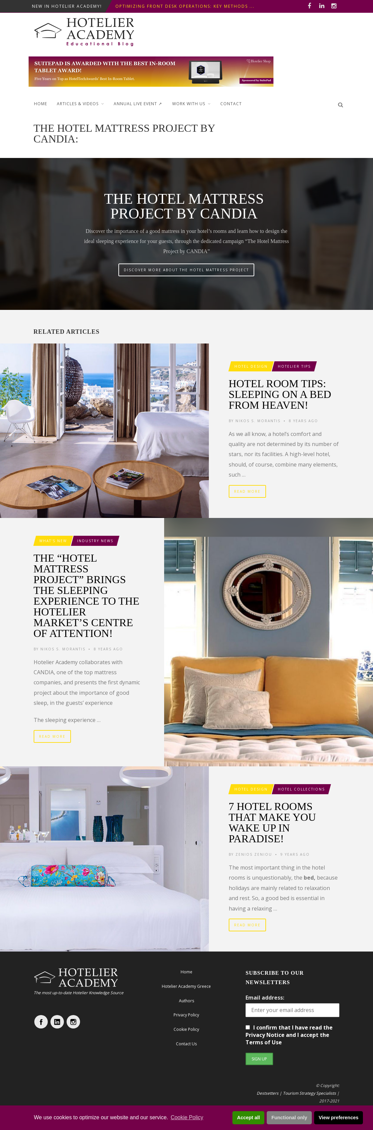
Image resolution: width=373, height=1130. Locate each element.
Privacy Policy (186, 1015)
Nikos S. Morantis (258, 420)
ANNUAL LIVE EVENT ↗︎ (138, 104)
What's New (53, 540)
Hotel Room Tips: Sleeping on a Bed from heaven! (280, 394)
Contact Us (186, 1044)
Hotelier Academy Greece (186, 986)
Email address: (265, 997)
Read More (247, 491)
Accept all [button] (248, 1117)
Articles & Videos (78, 104)
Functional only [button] (289, 1117)
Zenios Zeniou (253, 854)
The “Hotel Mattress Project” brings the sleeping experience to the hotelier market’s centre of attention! (87, 595)
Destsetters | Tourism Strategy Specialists (296, 1093)
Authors (186, 1001)
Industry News (95, 540)
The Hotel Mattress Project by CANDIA (184, 206)
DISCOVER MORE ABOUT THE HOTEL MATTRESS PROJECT (186, 270)
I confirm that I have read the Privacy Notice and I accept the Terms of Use (289, 1035)
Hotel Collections (301, 789)
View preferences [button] (339, 1117)
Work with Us (188, 104)
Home (40, 104)
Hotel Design (251, 366)
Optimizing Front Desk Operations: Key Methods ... (185, 6)
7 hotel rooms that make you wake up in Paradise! (272, 822)
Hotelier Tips (294, 366)
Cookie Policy (187, 1117)
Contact (231, 104)
